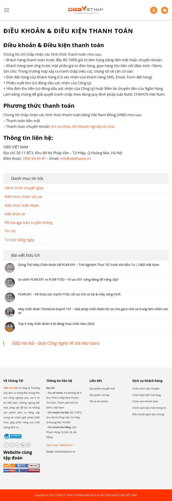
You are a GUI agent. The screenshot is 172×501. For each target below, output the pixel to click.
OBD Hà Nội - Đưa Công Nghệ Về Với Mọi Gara (55, 343)
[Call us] (23, 445)
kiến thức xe (15, 213)
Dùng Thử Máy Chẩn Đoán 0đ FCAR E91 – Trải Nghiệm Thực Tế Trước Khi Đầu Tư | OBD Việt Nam (88, 265)
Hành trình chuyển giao (24, 187)
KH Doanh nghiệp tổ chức (93, 126)
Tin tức (10, 231)
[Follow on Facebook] (6, 445)
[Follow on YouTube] (28, 445)
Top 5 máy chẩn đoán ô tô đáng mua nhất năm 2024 (56, 324)
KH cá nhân (61, 126)
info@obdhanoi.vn (75, 158)
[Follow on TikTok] (17, 445)
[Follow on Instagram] (11, 445)
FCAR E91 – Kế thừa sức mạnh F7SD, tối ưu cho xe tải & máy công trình (69, 294)
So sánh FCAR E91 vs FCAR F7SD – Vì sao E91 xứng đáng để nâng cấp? (68, 280)
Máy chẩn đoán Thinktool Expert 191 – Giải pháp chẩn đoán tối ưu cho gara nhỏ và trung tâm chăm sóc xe (93, 311)
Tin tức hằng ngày (19, 239)
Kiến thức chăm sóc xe (23, 196)
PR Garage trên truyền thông (28, 222)
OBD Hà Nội (10, 387)
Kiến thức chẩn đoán (22, 205)
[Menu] (6, 10)
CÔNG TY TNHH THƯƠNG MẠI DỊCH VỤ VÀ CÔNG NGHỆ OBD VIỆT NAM (96, 495)
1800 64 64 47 (34, 158)
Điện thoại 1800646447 (59, 445)
